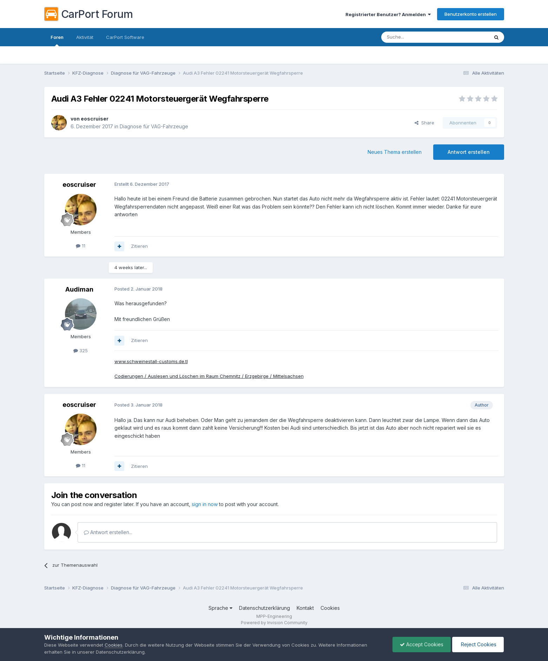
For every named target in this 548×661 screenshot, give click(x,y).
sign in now (205, 504)
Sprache (220, 608)
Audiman (79, 289)
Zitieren (139, 246)
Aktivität (84, 37)
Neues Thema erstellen (395, 152)
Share (424, 122)
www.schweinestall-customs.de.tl (151, 361)
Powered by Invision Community (274, 622)
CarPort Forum (88, 14)
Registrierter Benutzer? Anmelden (388, 14)
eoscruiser (94, 119)
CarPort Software (125, 37)
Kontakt (305, 608)
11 (80, 245)
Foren (57, 40)
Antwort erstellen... (108, 532)
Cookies (330, 608)
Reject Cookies (478, 644)
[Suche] (417, 37)
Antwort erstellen (469, 152)
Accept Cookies (421, 644)
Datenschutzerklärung (264, 608)
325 (80, 350)
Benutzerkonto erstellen (470, 14)
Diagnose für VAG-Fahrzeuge (154, 126)
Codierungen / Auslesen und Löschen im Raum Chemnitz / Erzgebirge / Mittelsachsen (209, 376)
